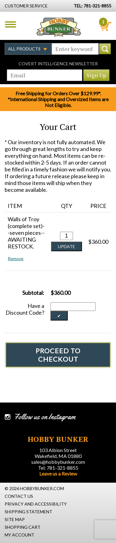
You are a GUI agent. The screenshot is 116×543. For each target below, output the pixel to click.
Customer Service (26, 5)
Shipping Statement (28, 511)
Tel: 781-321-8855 (58, 468)
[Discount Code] (73, 306)
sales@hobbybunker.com (58, 462)
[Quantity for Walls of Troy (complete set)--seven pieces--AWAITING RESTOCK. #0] (66, 236)
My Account (19, 534)
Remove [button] (16, 258)
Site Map (15, 519)
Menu (10, 24)
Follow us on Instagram (44, 416)
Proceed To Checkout (58, 355)
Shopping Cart (23, 527)
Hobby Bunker (58, 27)
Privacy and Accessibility (36, 503)
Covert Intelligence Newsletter (58, 63)
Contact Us (19, 496)
